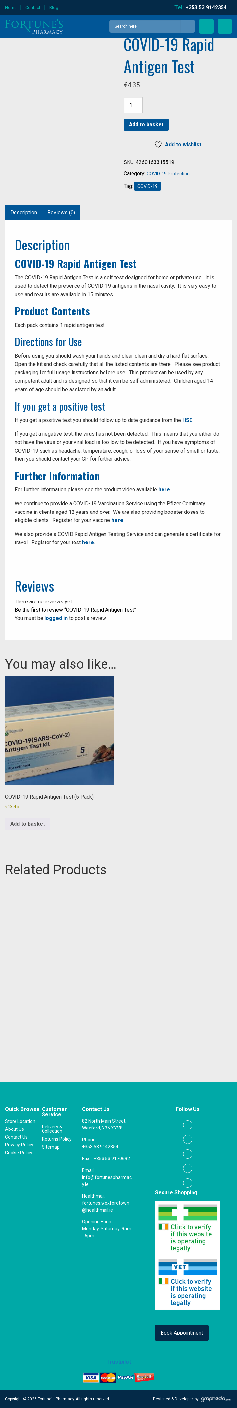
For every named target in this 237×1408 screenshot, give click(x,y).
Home (10, 7)
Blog (53, 7)
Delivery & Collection (52, 1128)
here (164, 489)
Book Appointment (182, 1332)
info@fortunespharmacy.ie (107, 1180)
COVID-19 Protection (168, 173)
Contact (32, 7)
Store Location (20, 1121)
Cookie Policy (18, 1152)
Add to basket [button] (27, 824)
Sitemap (51, 1146)
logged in (56, 618)
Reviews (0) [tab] (61, 212)
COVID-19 (147, 186)
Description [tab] (23, 212)
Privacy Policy (19, 1144)
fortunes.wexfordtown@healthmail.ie (105, 1206)
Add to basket (146, 124)
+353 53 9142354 (100, 1146)
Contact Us (16, 1136)
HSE (187, 420)
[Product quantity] (133, 105)
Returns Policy (57, 1138)
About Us (14, 1128)
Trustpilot (118, 1361)
